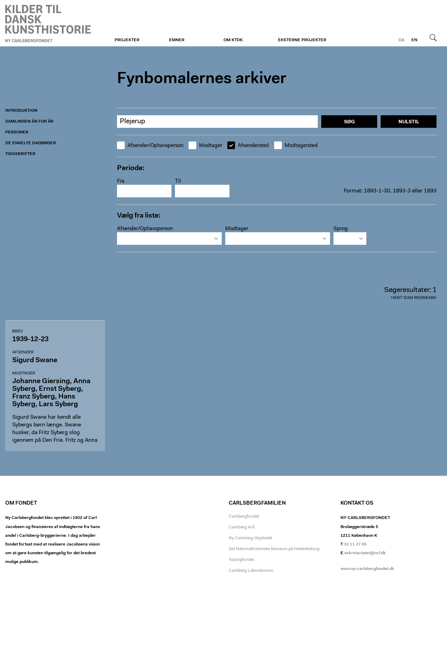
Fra (120, 181)
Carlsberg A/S (242, 527)
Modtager (205, 145)
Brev (17, 331)
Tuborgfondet (241, 560)
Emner (176, 40)
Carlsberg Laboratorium (251, 571)
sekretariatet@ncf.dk (365, 553)
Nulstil (408, 122)
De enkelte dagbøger (30, 143)
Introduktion (21, 111)
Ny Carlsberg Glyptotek (250, 538)
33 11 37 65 (355, 544)
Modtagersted (296, 145)
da (401, 40)
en (414, 40)
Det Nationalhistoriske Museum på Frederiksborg (274, 549)
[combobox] (169, 238)
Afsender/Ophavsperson (150, 145)
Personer (16, 132)
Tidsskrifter (20, 154)
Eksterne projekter (302, 40)
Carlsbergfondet (244, 516)
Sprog (341, 229)
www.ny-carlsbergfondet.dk (367, 569)
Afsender (23, 352)
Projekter (127, 40)
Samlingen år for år (29, 121)
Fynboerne (48, 23)
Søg (433, 37)
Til (178, 181)
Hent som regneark (414, 298)
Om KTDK (233, 40)
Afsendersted (248, 145)
